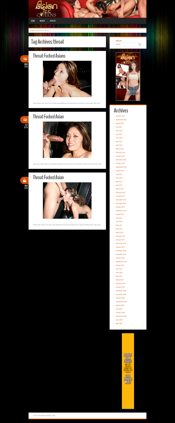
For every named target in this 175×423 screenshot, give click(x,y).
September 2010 (121, 262)
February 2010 (120, 283)
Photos (53, 20)
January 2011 (120, 247)
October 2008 (120, 312)
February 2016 (120, 152)
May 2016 (119, 141)
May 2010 (119, 276)
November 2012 (121, 203)
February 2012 (120, 236)
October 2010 (120, 258)
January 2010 (120, 287)
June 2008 (119, 320)
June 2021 (119, 130)
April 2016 (119, 145)
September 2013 (121, 167)
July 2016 (119, 134)
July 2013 (119, 174)
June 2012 (119, 221)
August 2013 (120, 171)
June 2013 (119, 178)
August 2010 (120, 265)
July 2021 (119, 127)
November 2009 (121, 294)
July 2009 (119, 309)
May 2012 (119, 225)
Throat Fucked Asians (49, 56)
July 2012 (119, 218)
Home (33, 20)
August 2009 (120, 305)
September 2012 (121, 211)
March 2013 (119, 189)
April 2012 (119, 229)
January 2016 (120, 156)
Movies (42, 20)
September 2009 (121, 302)
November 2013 (121, 160)
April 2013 (119, 185)
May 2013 (119, 181)
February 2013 (120, 192)
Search (119, 41)
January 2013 (120, 196)
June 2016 (119, 138)
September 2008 (121, 316)
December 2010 (121, 251)
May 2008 (119, 323)
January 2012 (120, 240)
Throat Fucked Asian (48, 116)
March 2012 (119, 232)
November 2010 (121, 254)
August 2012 (120, 214)
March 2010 (119, 280)
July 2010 (119, 269)
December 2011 (121, 243)
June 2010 (119, 272)
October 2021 (120, 116)
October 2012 (120, 207)
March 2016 (119, 149)
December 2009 (121, 291)
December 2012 (121, 200)
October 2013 (120, 163)
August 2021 (120, 123)
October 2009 (120, 298)
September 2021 (121, 120)
